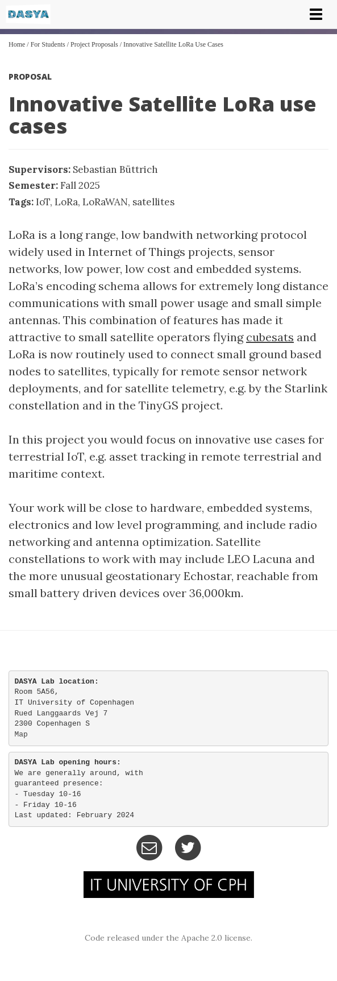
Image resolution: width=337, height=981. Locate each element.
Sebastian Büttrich (115, 169)
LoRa (66, 202)
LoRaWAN (105, 202)
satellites (153, 202)
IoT (43, 202)
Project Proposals (94, 44)
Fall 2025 (80, 185)
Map (21, 734)
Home (17, 44)
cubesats (270, 337)
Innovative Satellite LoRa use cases (173, 44)
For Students (48, 44)
